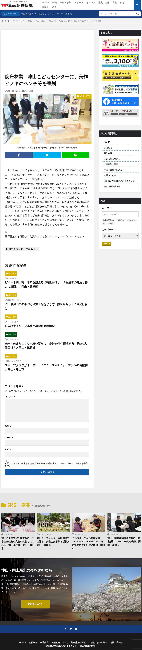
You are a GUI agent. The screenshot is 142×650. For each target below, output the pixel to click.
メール (9, 438)
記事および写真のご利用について (119, 181)
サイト (8, 449)
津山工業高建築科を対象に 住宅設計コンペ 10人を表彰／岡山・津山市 (124, 541)
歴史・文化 (103, 2)
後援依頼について (112, 158)
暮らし (45, 7)
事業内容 (108, 153)
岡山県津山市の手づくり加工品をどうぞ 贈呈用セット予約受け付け (46, 306)
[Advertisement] (47, 44)
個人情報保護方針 (112, 186)
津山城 (68, 13)
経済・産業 (40, 21)
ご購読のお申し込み (113, 170)
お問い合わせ (110, 175)
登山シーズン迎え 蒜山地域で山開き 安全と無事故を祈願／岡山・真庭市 (53, 541)
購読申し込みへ (35, 603)
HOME (45, 2)
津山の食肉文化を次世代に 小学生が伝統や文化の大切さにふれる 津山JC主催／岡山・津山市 (17, 543)
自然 (114, 2)
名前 (8, 426)
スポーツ (78, 2)
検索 (106, 243)
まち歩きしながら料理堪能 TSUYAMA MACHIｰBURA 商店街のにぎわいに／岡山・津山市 (88, 543)
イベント (90, 2)
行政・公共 (12, 334)
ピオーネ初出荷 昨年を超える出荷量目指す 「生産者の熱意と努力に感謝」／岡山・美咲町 (46, 284)
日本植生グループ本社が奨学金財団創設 (30, 325)
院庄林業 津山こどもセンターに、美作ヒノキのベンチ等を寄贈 (75, 21)
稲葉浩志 (42, 13)
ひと (122, 2)
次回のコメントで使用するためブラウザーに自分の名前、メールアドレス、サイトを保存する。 (46, 464)
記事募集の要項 (111, 164)
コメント (10, 397)
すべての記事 (18, 21)
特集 (54, 2)
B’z (62, 13)
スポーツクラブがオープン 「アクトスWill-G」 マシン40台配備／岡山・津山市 (46, 367)
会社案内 (108, 147)
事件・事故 (65, 2)
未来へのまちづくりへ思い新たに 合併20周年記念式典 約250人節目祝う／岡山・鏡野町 (46, 345)
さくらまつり (53, 13)
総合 (54, 7)
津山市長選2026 (28, 13)
